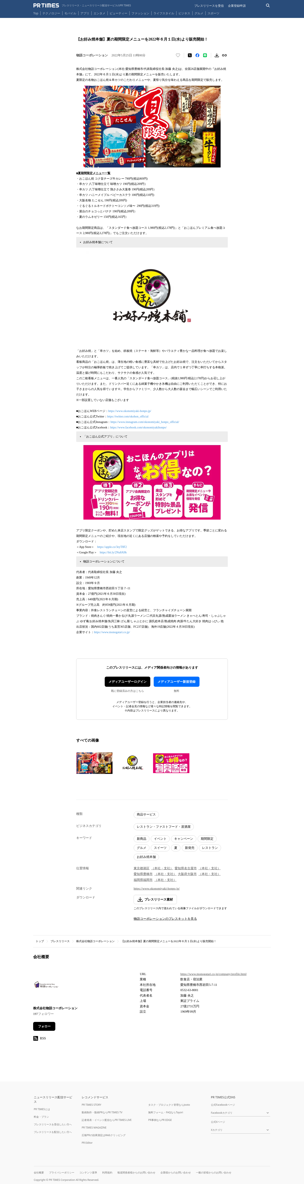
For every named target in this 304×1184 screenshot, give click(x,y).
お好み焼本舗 (146, 857)
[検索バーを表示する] (268, 5)
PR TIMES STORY (91, 1105)
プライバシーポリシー (61, 1172)
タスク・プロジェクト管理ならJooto (169, 1105)
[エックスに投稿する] (189, 55)
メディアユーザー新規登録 (176, 681)
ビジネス (184, 13)
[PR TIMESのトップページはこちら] (82, 5)
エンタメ (99, 13)
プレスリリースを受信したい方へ (53, 1124)
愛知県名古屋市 (186, 868)
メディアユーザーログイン (128, 681)
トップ (40, 941)
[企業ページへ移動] (46, 985)
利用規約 (107, 1172)
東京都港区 (141, 868)
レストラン (210, 847)
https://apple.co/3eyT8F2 (112, 547)
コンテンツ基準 (88, 1172)
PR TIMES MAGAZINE (94, 1127)
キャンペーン (183, 838)
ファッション (140, 13)
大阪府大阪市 (187, 874)
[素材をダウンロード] (216, 55)
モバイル (70, 13)
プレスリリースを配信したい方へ (53, 1132)
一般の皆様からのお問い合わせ (213, 1172)
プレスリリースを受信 (209, 6)
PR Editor (87, 1143)
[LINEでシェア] (205, 55)
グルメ (198, 13)
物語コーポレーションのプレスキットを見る (165, 918)
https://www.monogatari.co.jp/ (112, 632)
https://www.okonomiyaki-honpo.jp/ (129, 411)
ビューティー (118, 13)
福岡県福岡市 (143, 880)
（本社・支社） (162, 868)
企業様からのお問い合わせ (175, 1172)
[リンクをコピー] (224, 55)
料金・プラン (41, 1117)
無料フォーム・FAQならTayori (165, 1112)
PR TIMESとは (42, 1109)
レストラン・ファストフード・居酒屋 (164, 826)
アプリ (84, 13)
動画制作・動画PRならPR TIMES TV (102, 1112)
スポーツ (213, 13)
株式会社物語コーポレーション (95, 941)
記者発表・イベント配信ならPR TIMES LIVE (107, 1120)
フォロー (44, 1026)
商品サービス (146, 814)
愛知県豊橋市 (143, 874)
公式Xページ (218, 1122)
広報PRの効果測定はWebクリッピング (104, 1135)
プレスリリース (60, 941)
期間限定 (207, 838)
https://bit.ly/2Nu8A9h (113, 552)
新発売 (189, 847)
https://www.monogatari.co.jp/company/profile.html (213, 974)
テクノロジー (51, 13)
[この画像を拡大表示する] (94, 763)
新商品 (141, 838)
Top (35, 13)
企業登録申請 (237, 6)
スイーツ (160, 847)
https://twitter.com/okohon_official (127, 416)
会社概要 (39, 1172)
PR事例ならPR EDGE (160, 1120)
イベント (160, 838)
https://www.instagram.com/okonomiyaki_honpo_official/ (144, 422)
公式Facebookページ (223, 1105)
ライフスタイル (163, 13)
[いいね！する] (178, 55)
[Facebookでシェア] (197, 55)
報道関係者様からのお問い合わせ (136, 1172)
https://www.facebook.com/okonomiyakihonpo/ (138, 427)
